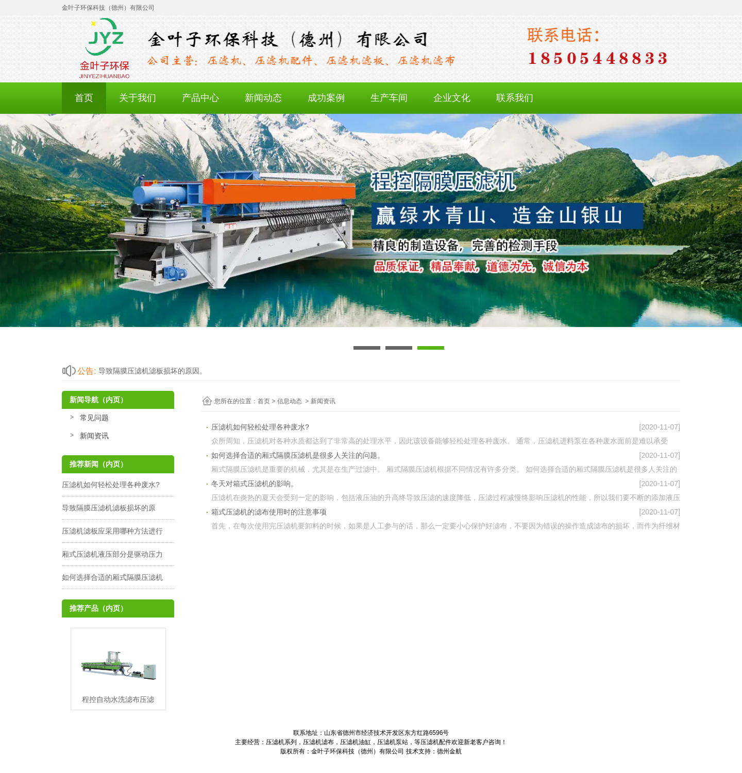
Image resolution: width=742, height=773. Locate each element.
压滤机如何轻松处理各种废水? (111, 484)
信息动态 (289, 401)
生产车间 (389, 98)
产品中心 (200, 98)
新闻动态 (263, 98)
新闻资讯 (94, 436)
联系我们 (514, 98)
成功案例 (326, 98)
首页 (84, 98)
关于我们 (137, 98)
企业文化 (451, 98)
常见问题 (94, 418)
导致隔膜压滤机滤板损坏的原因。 (152, 371)
